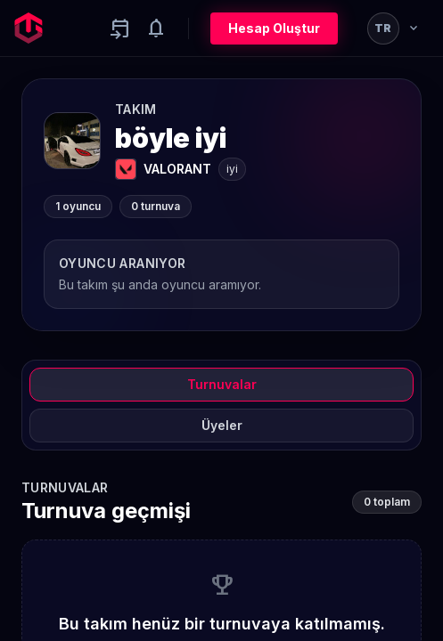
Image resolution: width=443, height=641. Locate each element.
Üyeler (221, 425)
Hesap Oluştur (274, 28)
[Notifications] (156, 28)
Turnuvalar (222, 384)
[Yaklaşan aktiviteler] (120, 28)
